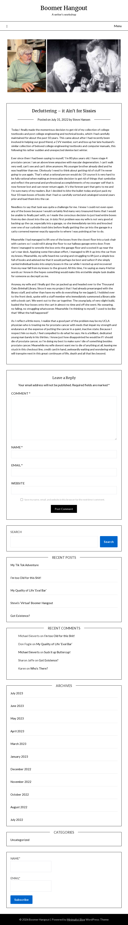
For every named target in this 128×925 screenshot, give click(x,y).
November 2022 (20, 781)
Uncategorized (19, 840)
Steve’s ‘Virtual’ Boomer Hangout (31, 603)
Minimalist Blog (76, 919)
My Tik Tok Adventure (24, 565)
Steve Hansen (81, 119)
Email (17, 465)
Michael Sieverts (29, 652)
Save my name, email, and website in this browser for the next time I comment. (64, 499)
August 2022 (18, 807)
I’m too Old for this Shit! (25, 577)
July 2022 (16, 819)
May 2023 (17, 718)
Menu (118, 26)
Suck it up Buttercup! (57, 652)
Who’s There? (39, 668)
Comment (20, 393)
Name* (30, 864)
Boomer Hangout (63, 8)
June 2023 (17, 706)
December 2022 (20, 769)
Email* (30, 884)
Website (18, 483)
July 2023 (16, 693)
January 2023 (19, 756)
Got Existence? (20, 615)
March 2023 (18, 743)
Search (16, 532)
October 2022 (19, 794)
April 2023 (17, 731)
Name (17, 447)
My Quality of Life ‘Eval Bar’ (28, 590)
